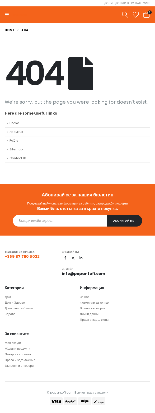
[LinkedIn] (81, 257)
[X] (73, 257)
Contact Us (18, 158)
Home (14, 123)
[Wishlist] (136, 15)
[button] (125, 15)
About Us (16, 132)
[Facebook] (65, 257)
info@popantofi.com (83, 273)
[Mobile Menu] (8, 15)
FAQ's (13, 141)
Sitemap (16, 149)
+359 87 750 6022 (22, 256)
